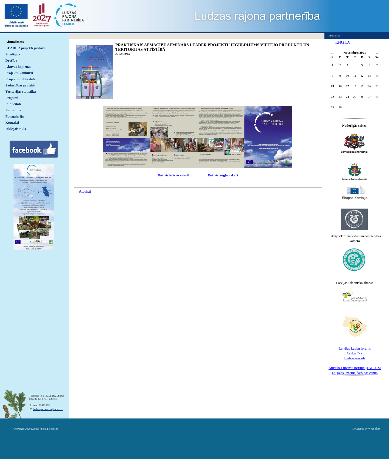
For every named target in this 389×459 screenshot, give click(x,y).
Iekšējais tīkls (15, 129)
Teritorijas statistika (20, 91)
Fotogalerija (14, 116)
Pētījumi (11, 98)
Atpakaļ (85, 191)
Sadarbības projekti (20, 85)
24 (347, 96)
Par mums (13, 110)
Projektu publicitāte (20, 79)
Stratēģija (12, 54)
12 (362, 75)
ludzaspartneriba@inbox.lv (48, 409)
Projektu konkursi (19, 73)
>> (377, 53)
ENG (339, 42)
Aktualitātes (14, 42)
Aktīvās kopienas (18, 67)
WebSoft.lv (374, 428)
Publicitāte (13, 104)
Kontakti (12, 122)
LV (348, 42)
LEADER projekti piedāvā (25, 48)
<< (332, 53)
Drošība (11, 60)
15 (332, 86)
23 (340, 96)
